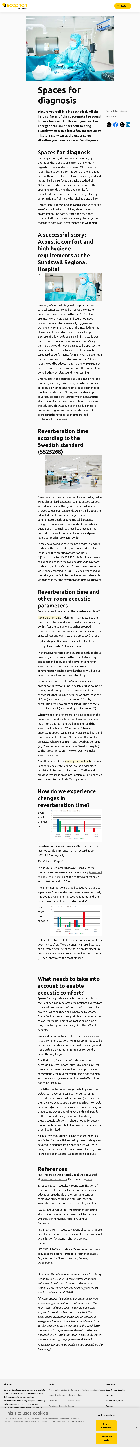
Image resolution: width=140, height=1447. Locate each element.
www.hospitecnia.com (54, 1179)
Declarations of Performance (81, 1390)
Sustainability (74, 1400)
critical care (88, 1036)
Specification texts (102, 1390)
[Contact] (122, 6)
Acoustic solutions (57, 1395)
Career (71, 1406)
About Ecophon (75, 1395)
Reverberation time (49, 617)
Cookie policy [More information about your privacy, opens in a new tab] (77, 1421)
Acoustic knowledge (58, 1390)
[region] (70, 1427)
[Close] (136, 1427)
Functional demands (58, 1406)
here (89, 1179)
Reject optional (106, 1426)
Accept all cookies (106, 1438)
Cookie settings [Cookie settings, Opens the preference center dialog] (106, 1415)
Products (53, 1400)
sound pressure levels (78, 761)
